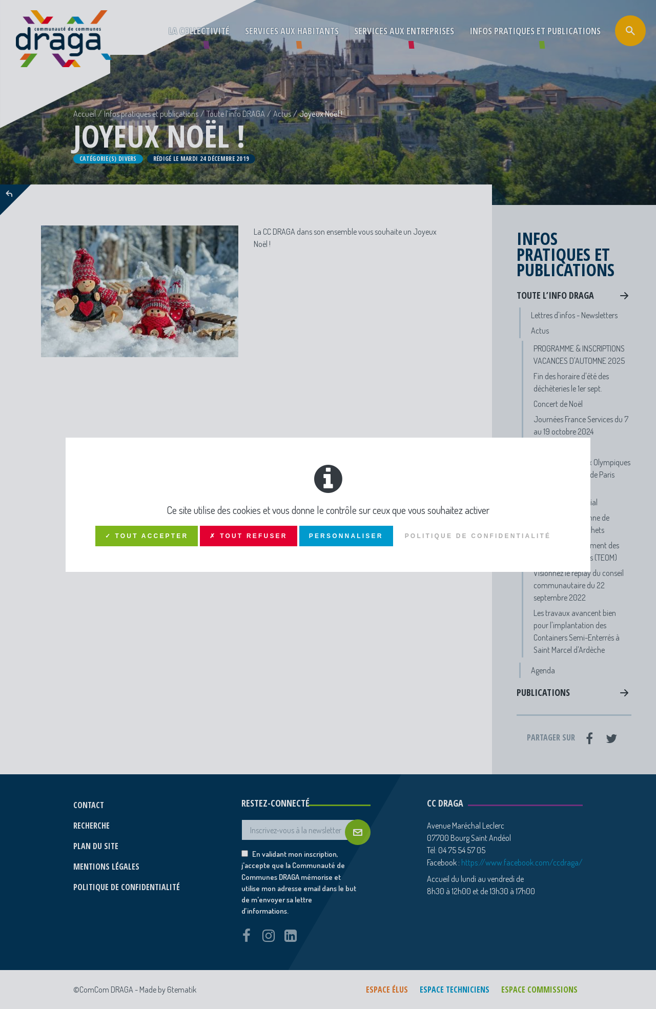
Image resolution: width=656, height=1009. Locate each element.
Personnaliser (346, 536)
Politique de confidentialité (478, 536)
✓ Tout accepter (147, 536)
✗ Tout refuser (248, 536)
